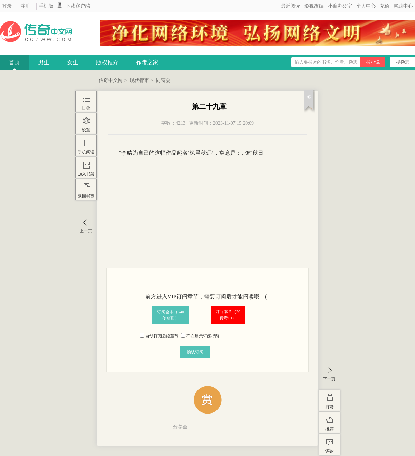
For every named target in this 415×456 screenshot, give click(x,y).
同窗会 (163, 80)
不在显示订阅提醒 (200, 336)
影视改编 (314, 6)
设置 (86, 129)
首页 (14, 62)
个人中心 (366, 6)
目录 (86, 107)
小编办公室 (340, 6)
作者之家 (147, 62)
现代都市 (139, 80)
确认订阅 (195, 352)
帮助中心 (403, 6)
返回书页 (86, 196)
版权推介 (107, 62)
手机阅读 (86, 152)
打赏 (329, 407)
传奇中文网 (111, 80)
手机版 (46, 6)
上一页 (86, 231)
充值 (384, 6)
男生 (43, 62)
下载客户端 (78, 6)
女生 (72, 62)
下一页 (329, 379)
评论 (329, 451)
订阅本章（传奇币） (227, 314)
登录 (7, 6)
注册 (25, 6)
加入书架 (86, 174)
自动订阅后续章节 (159, 336)
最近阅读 (290, 6)
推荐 (329, 429)
